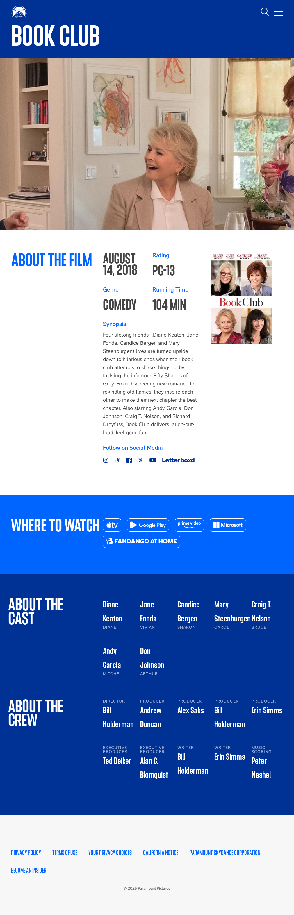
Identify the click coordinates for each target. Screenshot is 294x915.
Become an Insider (28, 870)
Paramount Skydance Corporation (225, 853)
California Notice (160, 853)
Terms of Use (64, 853)
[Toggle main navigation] (278, 11)
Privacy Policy (26, 853)
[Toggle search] (265, 11)
